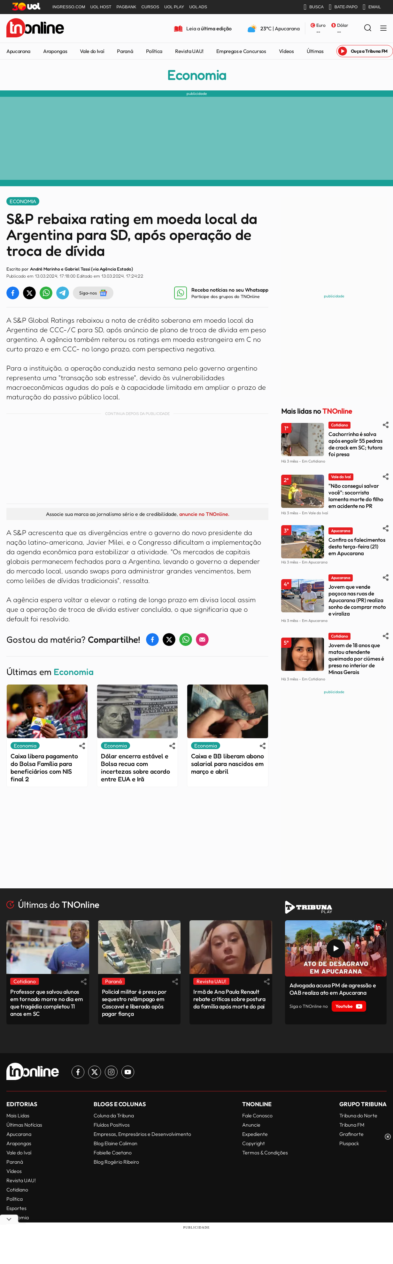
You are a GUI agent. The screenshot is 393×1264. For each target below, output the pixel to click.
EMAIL (372, 7)
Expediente (255, 1134)
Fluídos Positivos (112, 1125)
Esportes (16, 1208)
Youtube (348, 1006)
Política (154, 51)
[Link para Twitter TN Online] (94, 1072)
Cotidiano (17, 1189)
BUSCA (314, 7)
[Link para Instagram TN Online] (111, 1072)
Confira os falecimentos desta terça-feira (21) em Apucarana (356, 546)
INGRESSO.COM (68, 6)
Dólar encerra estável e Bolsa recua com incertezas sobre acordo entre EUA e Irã (135, 767)
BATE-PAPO (343, 7)
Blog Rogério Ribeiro (116, 1162)
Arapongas (55, 51)
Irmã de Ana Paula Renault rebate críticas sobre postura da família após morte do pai (229, 999)
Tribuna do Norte (358, 1115)
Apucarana (18, 51)
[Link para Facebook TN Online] (78, 1072)
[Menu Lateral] (383, 29)
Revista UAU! (189, 51)
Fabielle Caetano (113, 1152)
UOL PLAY (174, 6)
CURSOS (150, 6)
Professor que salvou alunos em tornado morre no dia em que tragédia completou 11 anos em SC (46, 1002)
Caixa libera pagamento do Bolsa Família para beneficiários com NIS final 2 (44, 767)
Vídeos (286, 51)
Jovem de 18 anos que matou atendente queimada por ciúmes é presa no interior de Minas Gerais (356, 658)
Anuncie (251, 1125)
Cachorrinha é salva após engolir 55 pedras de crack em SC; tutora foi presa (355, 444)
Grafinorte (351, 1134)
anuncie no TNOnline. (204, 514)
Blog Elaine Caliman (115, 1143)
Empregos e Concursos (241, 51)
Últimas (315, 51)
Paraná (125, 51)
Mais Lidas (17, 1115)
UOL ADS (198, 6)
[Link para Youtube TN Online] (127, 1072)
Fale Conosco (257, 1115)
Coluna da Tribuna (114, 1115)
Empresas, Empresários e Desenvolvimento (142, 1134)
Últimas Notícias (24, 1125)
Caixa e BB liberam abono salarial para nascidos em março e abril (227, 763)
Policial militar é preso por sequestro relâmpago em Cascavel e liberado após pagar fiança (134, 1002)
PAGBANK (126, 6)
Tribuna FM (351, 1125)
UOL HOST (101, 6)
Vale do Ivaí (92, 51)
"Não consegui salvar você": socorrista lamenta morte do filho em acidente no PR (355, 495)
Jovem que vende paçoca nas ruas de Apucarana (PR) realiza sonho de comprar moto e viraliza (357, 600)
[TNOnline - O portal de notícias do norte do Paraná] (35, 28)
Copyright (253, 1143)
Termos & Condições (265, 1152)
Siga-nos (93, 293)
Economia (196, 75)
